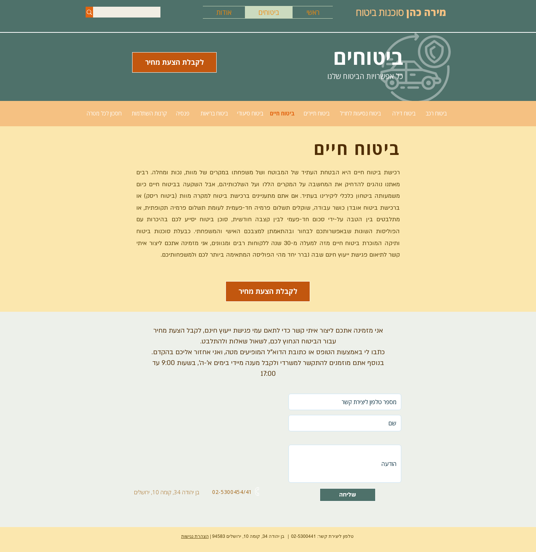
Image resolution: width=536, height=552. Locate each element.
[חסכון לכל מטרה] (104, 113)
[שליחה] (348, 494)
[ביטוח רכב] (436, 113)
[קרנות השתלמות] (149, 113)
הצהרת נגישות (195, 536)
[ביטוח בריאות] (214, 113)
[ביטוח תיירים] (316, 113)
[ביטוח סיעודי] (250, 113)
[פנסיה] (182, 113)
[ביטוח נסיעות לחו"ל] (360, 113)
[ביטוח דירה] (403, 113)
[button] (268, 291)
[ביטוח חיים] (282, 113)
